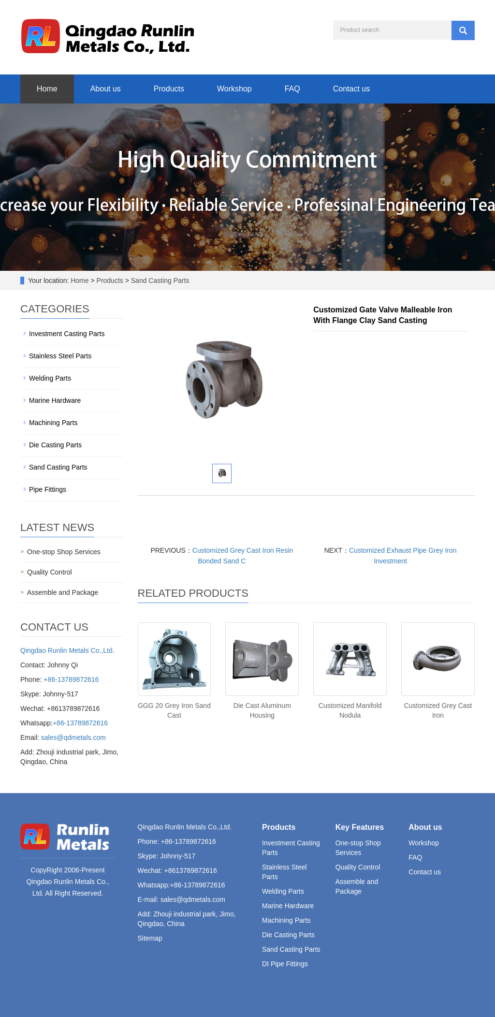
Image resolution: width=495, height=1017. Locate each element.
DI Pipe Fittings (285, 964)
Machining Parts (53, 423)
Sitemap (150, 938)
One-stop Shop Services (64, 552)
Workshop (234, 89)
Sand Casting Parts (159, 280)
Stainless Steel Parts (60, 356)
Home (47, 89)
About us (105, 89)
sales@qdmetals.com (73, 737)
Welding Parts (50, 378)
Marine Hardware (55, 400)
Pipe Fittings (47, 489)
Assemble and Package (62, 592)
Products (169, 89)
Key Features (359, 827)
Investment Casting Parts (66, 334)
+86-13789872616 (71, 679)
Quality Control (49, 572)
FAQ (292, 89)
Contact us (351, 89)
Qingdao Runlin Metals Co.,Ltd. (67, 650)
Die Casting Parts (55, 445)
